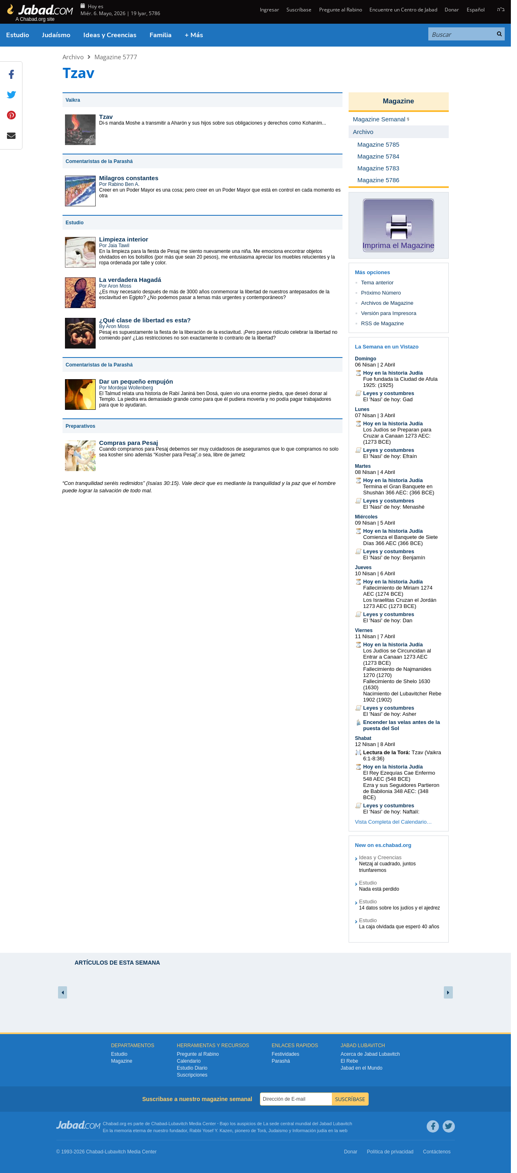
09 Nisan (365, 523)
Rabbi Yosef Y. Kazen (211, 1130)
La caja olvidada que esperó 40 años (399, 926)
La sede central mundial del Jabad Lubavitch (307, 1123)
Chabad (159, 1123)
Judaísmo (56, 35)
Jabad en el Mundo (362, 1068)
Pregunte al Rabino (340, 9)
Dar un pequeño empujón (136, 381)
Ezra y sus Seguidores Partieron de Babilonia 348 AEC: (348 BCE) (401, 791)
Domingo (365, 359)
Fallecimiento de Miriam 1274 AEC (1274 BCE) (398, 591)
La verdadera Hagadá (130, 279)
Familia (161, 35)
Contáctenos (436, 1152)
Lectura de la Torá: (386, 752)
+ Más (194, 35)
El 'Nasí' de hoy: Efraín (390, 456)
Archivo (73, 57)
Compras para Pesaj (128, 442)
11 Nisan (365, 636)
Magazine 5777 (115, 57)
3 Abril (387, 415)
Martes (363, 466)
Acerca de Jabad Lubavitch (370, 1054)
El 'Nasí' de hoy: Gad (388, 399)
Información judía (310, 1130)
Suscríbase (298, 9)
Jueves (363, 567)
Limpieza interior (123, 239)
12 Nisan (365, 744)
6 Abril (387, 573)
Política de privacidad (390, 1152)
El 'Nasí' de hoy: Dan (388, 620)
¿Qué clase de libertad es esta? (145, 320)
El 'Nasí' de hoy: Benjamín (394, 557)
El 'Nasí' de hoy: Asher (389, 714)
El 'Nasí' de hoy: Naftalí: (391, 812)
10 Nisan (365, 573)
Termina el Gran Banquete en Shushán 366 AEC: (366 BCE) (398, 489)
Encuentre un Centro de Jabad (403, 9)
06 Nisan (365, 365)
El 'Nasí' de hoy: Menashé (394, 507)
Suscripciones (192, 1075)
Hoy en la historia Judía (393, 373)
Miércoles (366, 517)
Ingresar (269, 9)
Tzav (106, 116)
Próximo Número (381, 293)
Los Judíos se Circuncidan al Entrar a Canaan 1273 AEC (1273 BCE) (397, 657)
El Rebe (349, 1061)
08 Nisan (365, 472)
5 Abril (387, 523)
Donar (452, 9)
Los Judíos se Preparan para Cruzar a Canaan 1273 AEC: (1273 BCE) (397, 436)
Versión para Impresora (388, 313)
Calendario (189, 1061)
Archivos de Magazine (387, 303)
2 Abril (387, 365)
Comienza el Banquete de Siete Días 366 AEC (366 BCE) (400, 540)
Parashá (281, 1061)
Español (476, 9)
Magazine (398, 101)
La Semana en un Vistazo (387, 347)
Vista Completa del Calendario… (393, 822)
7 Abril (387, 636)
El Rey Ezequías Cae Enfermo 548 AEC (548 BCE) (399, 776)
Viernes (364, 630)
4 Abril (387, 472)
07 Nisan (365, 415)
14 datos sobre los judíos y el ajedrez (399, 908)
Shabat (363, 738)
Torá (261, 1130)
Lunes (362, 409)
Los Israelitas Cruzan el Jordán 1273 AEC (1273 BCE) (399, 603)
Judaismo (278, 1130)
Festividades (285, 1054)
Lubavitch (178, 1123)
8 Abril (387, 744)
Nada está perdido (379, 889)
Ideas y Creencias (110, 35)
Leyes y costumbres (388, 393)
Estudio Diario (192, 1068)
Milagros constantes (129, 177)
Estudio (17, 35)
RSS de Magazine (382, 323)
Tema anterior (377, 282)
